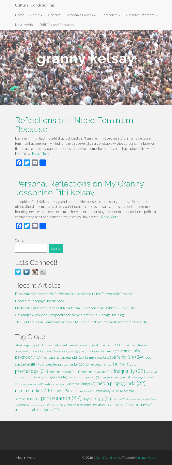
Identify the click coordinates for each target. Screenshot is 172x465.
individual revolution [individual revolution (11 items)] (97, 371)
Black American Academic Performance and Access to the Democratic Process (74, 294)
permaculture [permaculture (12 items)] (27, 399)
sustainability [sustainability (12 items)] (140, 405)
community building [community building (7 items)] (68, 351)
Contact (54, 15)
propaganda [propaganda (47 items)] (61, 397)
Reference (110, 15)
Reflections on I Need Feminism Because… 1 (74, 124)
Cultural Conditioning (34, 5)
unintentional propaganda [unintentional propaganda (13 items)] (37, 410)
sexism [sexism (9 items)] (24, 404)
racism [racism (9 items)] (119, 399)
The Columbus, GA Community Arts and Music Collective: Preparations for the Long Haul (82, 322)
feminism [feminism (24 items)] (130, 357)
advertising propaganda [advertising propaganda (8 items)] (29, 345)
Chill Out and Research (56, 24)
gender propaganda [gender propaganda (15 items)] (65, 364)
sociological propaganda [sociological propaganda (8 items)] (94, 404)
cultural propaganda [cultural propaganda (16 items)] (63, 357)
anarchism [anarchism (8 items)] (51, 345)
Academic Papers (81, 15)
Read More (40, 153)
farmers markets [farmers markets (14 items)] (100, 357)
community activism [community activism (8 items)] (43, 351)
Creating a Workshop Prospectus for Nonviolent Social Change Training (69, 315)
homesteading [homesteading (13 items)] (99, 364)
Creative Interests (141, 15)
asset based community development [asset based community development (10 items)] (86, 345)
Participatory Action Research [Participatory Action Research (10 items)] (116, 391)
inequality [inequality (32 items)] (129, 371)
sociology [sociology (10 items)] (118, 404)
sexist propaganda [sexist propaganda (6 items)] (40, 405)
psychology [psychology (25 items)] (97, 398)
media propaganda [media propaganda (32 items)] (121, 383)
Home (19, 15)
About (36, 15)
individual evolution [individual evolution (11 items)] (64, 371)
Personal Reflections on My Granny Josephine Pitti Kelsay (79, 188)
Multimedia (24, 24)
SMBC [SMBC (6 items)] (55, 405)
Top (19, 457)
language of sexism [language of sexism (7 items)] (32, 384)
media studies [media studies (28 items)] (33, 390)
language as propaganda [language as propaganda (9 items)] (115, 377)
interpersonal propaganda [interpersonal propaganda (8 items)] (83, 377)
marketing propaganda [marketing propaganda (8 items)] (57, 384)
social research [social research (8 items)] (69, 404)
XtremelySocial (146, 457)
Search (20, 240)
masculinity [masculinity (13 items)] (83, 384)
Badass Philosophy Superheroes (39, 301)
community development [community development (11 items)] (100, 351)
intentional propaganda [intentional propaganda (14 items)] (46, 377)
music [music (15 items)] (61, 390)
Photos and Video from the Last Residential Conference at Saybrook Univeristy (75, 308)
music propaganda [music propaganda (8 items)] (81, 391)
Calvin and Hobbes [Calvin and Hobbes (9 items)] (127, 345)
